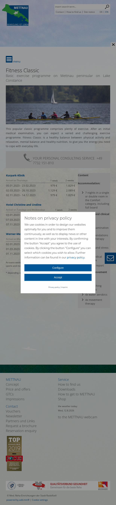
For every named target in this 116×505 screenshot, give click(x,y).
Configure (58, 267)
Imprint (64, 287)
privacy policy (75, 257)
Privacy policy (54, 287)
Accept (58, 277)
